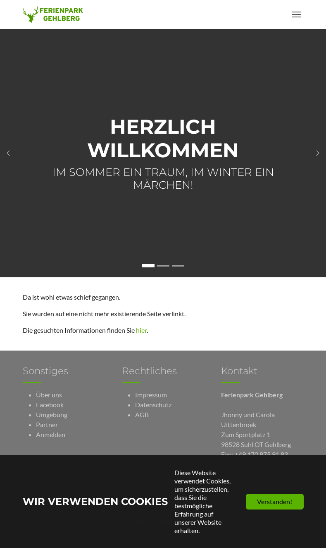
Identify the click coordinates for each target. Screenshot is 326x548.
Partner (47, 424)
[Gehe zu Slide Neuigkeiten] (178, 266)
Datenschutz (153, 405)
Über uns (49, 395)
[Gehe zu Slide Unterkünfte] (163, 266)
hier (141, 330)
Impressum (151, 395)
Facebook (50, 405)
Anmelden (50, 434)
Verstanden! (274, 501)
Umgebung (51, 414)
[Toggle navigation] (297, 14)
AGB (142, 414)
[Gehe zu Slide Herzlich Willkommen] (148, 266)
